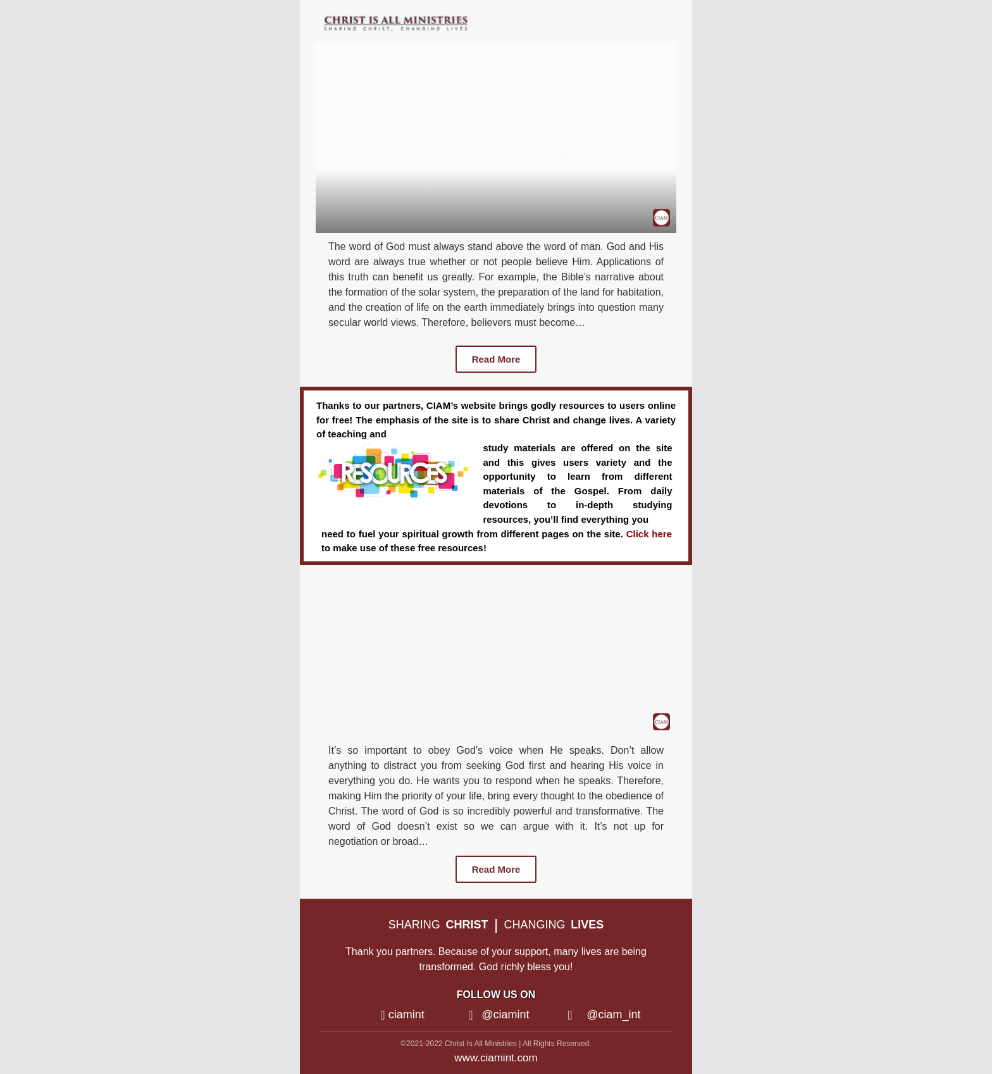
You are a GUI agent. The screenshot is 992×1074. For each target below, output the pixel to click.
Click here (649, 533)
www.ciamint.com (495, 1058)
